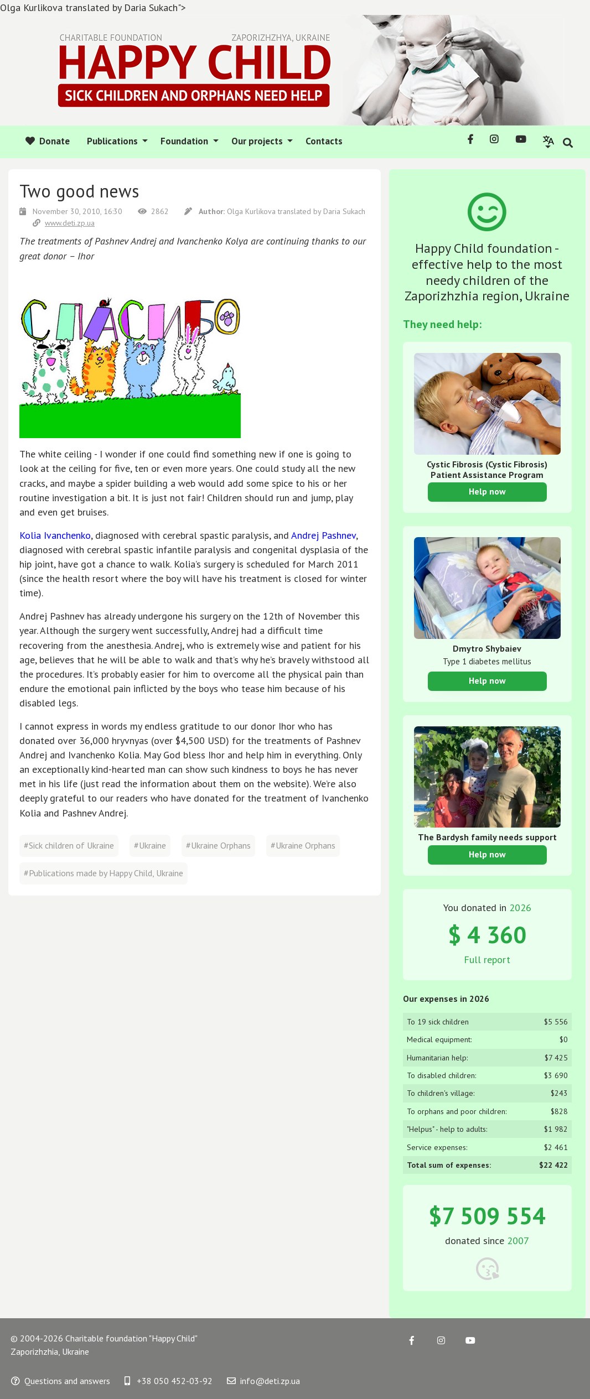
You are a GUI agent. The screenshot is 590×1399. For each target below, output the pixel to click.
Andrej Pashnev (323, 535)
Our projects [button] (258, 141)
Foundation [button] (185, 141)
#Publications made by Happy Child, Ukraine (103, 872)
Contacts (324, 141)
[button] (549, 141)
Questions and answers (60, 1380)
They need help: (442, 324)
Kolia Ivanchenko (55, 535)
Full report (487, 959)
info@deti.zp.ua (263, 1380)
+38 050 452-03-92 (169, 1380)
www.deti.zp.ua (64, 223)
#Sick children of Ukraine (69, 845)
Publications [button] (113, 141)
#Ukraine (150, 845)
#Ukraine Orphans (218, 845)
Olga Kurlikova (252, 211)
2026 (520, 907)
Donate (47, 141)
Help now (487, 491)
